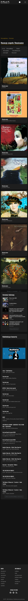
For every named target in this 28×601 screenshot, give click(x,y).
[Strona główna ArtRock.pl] (5, 2)
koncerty (3, 573)
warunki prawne (18, 575)
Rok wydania (6, 50)
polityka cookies (18, 577)
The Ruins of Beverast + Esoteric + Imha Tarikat (12, 483)
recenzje (3, 577)
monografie (3, 581)
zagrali (2, 579)
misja (16, 573)
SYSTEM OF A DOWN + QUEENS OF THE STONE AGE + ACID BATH (13, 425)
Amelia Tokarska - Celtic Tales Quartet (12, 447)
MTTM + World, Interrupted (9, 388)
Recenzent (14, 52)
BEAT (4, 417)
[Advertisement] (14, 20)
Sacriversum (6, 376)
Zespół (18, 48)
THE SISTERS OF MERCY (8, 470)
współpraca (17, 581)
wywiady (3, 585)
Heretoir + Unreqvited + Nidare (10, 465)
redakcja (17, 571)
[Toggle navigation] (25, 2)
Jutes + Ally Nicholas (7, 371)
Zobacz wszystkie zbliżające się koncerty (14, 496)
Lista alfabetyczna (16, 50)
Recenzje (11, 38)
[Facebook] (10, 592)
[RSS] (16, 592)
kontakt (16, 583)
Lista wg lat (5, 52)
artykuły (3, 583)
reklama (16, 579)
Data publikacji (9, 48)
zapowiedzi (3, 575)
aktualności (3, 571)
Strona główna (4, 38)
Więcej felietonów (14, 329)
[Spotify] (13, 592)
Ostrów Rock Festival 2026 (9, 432)
